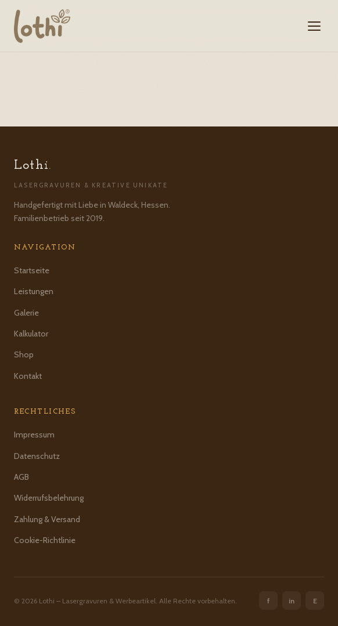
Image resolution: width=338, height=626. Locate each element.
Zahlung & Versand (47, 519)
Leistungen (33, 291)
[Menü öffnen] (314, 26)
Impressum (34, 434)
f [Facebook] (268, 600)
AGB (21, 477)
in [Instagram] (291, 600)
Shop (24, 354)
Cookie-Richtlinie (44, 540)
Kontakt (28, 376)
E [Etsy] (315, 600)
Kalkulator (31, 333)
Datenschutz (37, 456)
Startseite (31, 270)
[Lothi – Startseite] (42, 26)
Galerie (26, 312)
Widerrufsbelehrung (49, 498)
